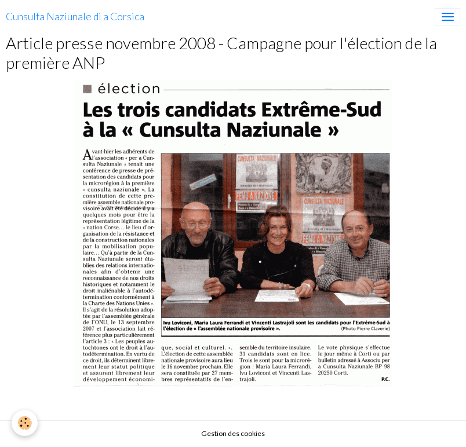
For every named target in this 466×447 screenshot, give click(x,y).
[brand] (75, 16)
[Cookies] (25, 423)
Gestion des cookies (233, 433)
